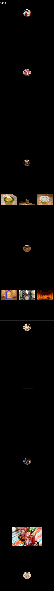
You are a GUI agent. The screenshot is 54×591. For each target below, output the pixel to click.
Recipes (30, 3)
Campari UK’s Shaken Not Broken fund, (27, 44)
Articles (24, 3)
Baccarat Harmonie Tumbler (31, 391)
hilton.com (24, 236)
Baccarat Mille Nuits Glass (28, 387)
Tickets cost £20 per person (26, 57)
